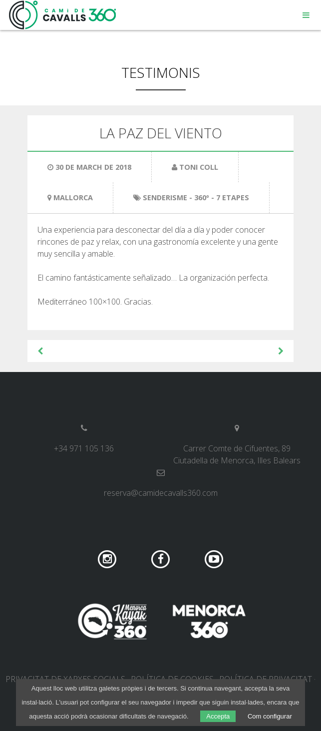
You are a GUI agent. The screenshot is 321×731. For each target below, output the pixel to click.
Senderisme (165, 197)
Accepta (218, 716)
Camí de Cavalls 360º (62, 15)
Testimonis (160, 72)
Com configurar (270, 716)
